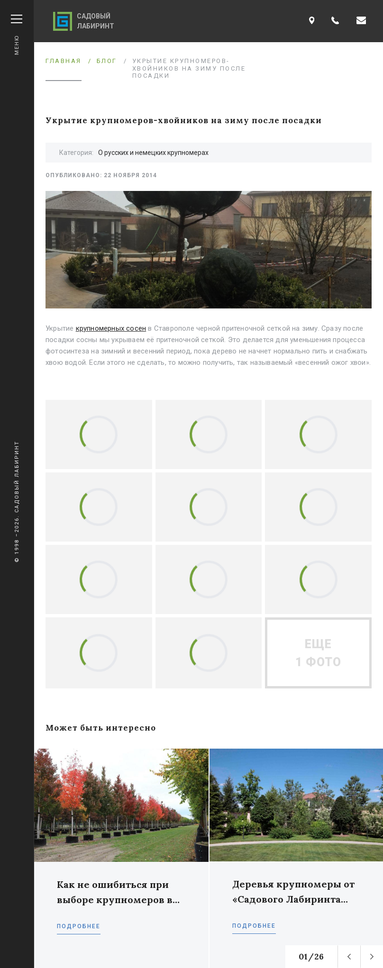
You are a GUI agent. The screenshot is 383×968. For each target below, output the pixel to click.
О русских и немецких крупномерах (153, 152)
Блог (107, 60)
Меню (16, 35)
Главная (64, 60)
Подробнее (78, 926)
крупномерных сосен (111, 328)
